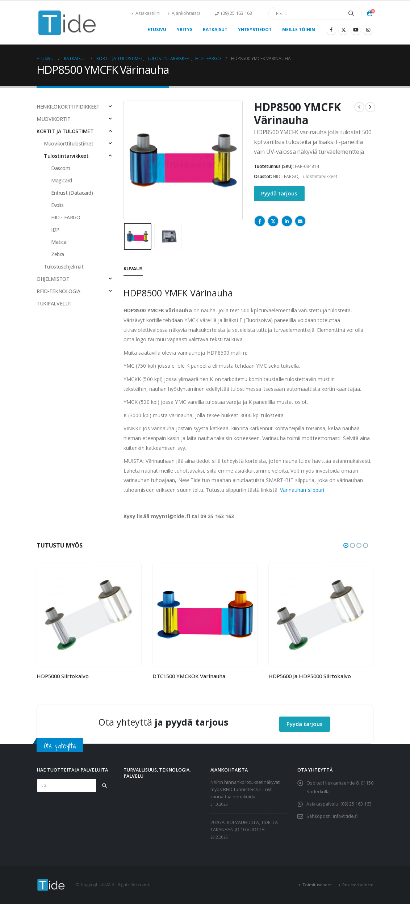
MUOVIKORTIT (53, 118)
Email (300, 221)
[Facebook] (331, 30)
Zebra (57, 254)
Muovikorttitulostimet (68, 143)
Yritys (184, 29)
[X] (343, 30)
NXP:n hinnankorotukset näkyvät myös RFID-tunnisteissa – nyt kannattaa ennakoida (245, 789)
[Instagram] (368, 30)
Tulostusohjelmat (63, 266)
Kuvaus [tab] (133, 268)
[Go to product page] (89, 614)
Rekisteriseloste (357, 884)
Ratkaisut (215, 29)
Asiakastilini (145, 13)
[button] (346, 545)
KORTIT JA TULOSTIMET (65, 131)
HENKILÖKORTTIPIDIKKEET (68, 106)
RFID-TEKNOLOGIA (58, 291)
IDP (55, 229)
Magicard (61, 180)
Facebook (259, 221)
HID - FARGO (285, 176)
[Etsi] (351, 13)
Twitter (273, 221)
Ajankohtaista (184, 13)
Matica (58, 241)
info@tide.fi (345, 816)
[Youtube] (356, 30)
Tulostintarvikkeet (319, 176)
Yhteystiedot (255, 29)
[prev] (359, 107)
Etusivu (156, 29)
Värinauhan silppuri (302, 489)
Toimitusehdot (317, 884)
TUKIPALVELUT (54, 303)
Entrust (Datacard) (72, 192)
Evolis (57, 205)
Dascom (60, 168)
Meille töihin (298, 29)
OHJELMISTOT (53, 278)
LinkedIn (287, 221)
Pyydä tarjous (279, 193)
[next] (370, 107)
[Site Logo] (67, 23)
